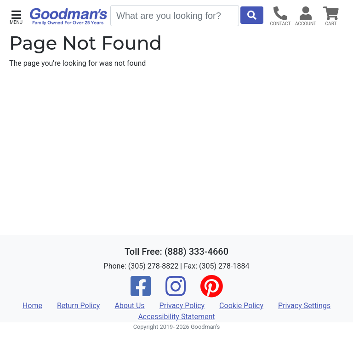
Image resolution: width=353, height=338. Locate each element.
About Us (129, 305)
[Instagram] (175, 292)
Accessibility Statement (176, 316)
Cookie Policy (241, 305)
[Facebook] (141, 292)
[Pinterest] (211, 292)
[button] (16, 16)
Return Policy (78, 305)
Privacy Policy (182, 305)
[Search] (174, 15)
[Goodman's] (68, 16)
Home (32, 305)
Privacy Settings (304, 305)
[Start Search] (251, 15)
